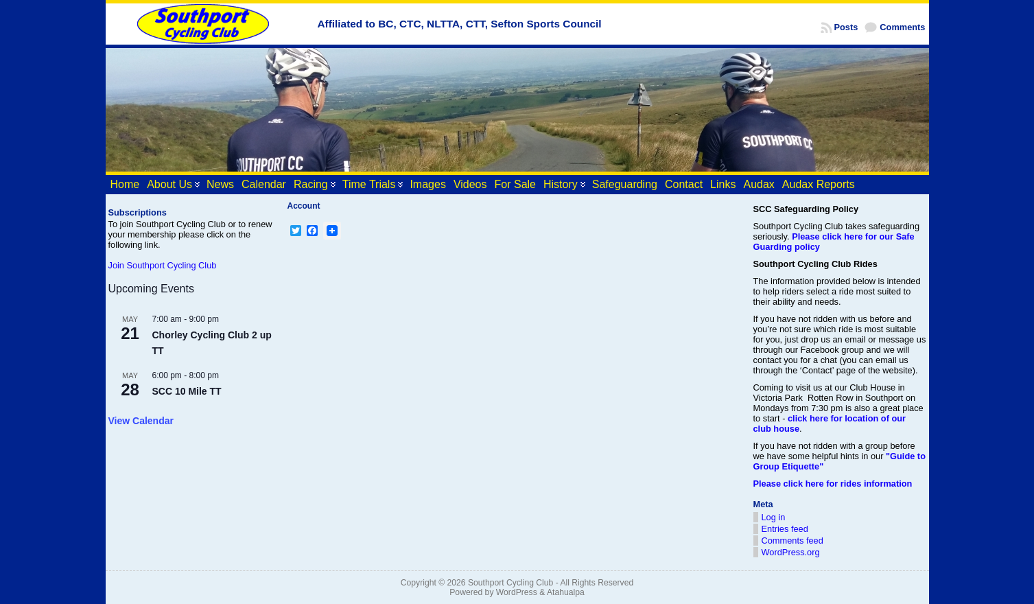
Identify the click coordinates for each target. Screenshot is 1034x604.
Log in (774, 517)
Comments (902, 27)
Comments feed (792, 540)
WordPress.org (791, 552)
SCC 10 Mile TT (187, 391)
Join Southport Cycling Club (162, 265)
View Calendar (141, 420)
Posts (846, 27)
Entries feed (785, 529)
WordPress (516, 592)
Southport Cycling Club (510, 583)
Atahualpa (566, 592)
